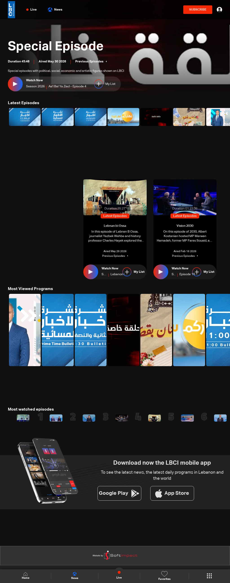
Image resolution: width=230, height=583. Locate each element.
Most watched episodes (31, 409)
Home (25, 576)
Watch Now (34, 80)
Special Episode (56, 46)
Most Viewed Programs (30, 289)
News (55, 9)
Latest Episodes (23, 103)
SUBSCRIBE (197, 9)
